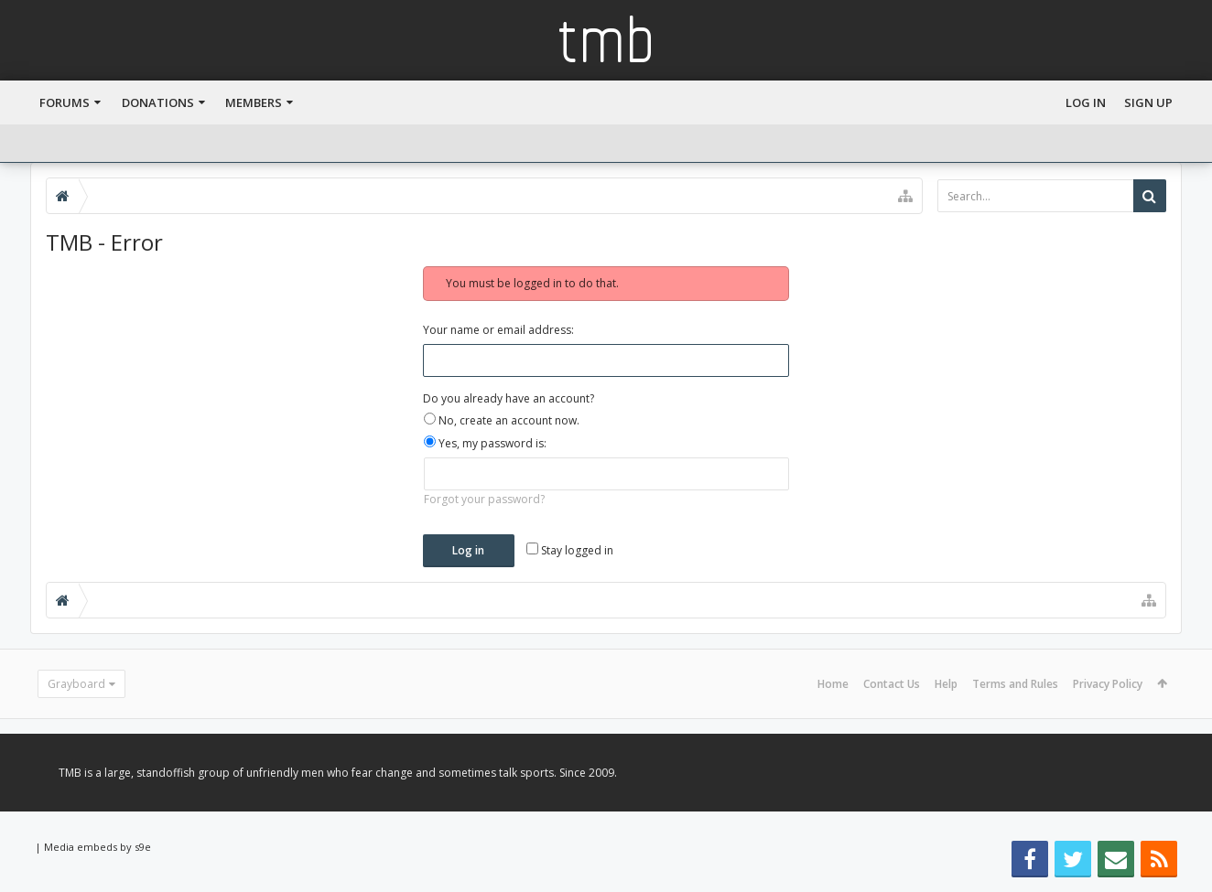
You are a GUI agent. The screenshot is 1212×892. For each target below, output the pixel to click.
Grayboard (76, 684)
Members (253, 102)
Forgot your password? (484, 499)
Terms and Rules (1015, 684)
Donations (158, 102)
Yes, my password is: (485, 443)
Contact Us (891, 684)
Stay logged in (569, 550)
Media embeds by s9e (97, 847)
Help (946, 684)
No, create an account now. (501, 420)
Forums (64, 102)
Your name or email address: (498, 330)
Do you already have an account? (508, 398)
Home (833, 684)
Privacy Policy (1107, 684)
